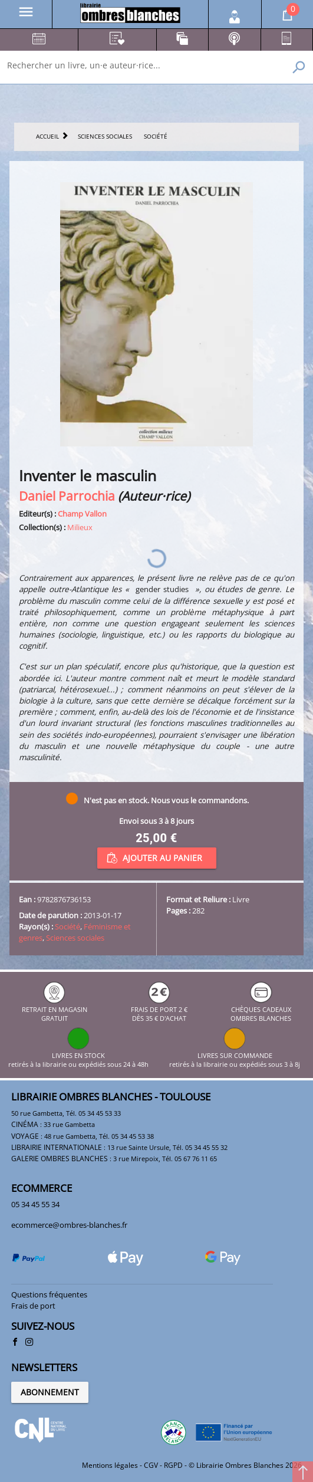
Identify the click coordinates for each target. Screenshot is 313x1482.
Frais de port (33, 1305)
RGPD (173, 1465)
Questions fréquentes (49, 1294)
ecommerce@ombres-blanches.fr (69, 1225)
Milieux (80, 527)
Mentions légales (110, 1465)
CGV (151, 1465)
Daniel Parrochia (67, 495)
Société (67, 926)
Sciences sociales (75, 937)
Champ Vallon (82, 513)
